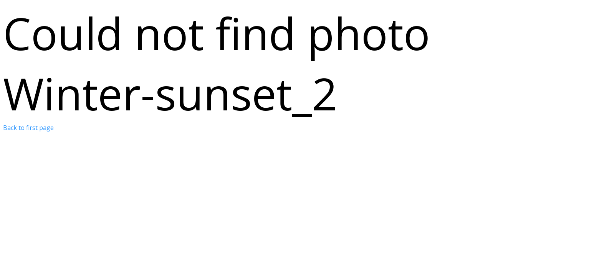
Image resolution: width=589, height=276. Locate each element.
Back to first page (28, 127)
